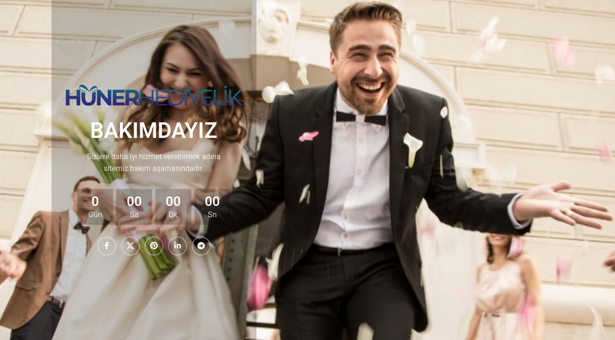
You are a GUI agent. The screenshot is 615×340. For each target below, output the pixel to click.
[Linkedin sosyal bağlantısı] (177, 246)
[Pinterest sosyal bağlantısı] (154, 246)
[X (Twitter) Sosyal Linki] (130, 246)
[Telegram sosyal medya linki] (201, 246)
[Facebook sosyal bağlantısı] (106, 246)
